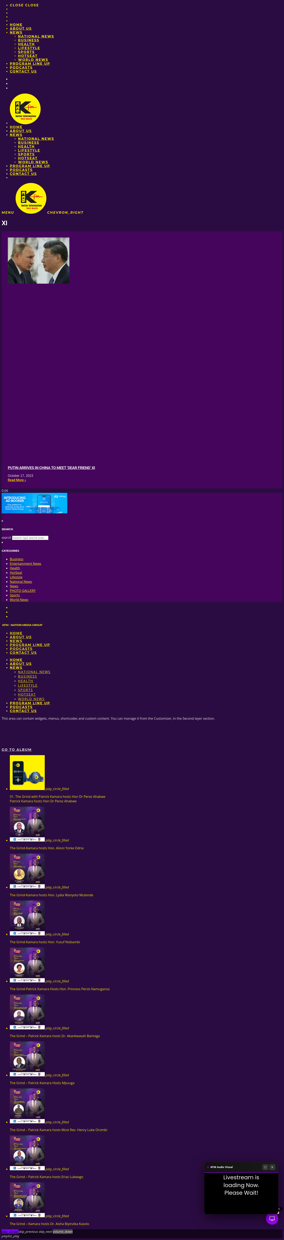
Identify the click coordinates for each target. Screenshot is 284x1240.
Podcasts (21, 68)
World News (33, 60)
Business (28, 40)
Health (26, 44)
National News (36, 36)
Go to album (17, 750)
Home (16, 25)
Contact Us (23, 71)
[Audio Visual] (272, 1218)
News (16, 32)
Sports (26, 52)
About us (21, 29)
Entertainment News (25, 563)
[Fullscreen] (265, 1167)
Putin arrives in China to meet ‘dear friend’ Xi (51, 468)
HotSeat (28, 56)
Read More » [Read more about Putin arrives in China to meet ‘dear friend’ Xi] (17, 480)
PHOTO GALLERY (23, 590)
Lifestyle (29, 48)
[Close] (272, 1167)
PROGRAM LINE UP (30, 64)
